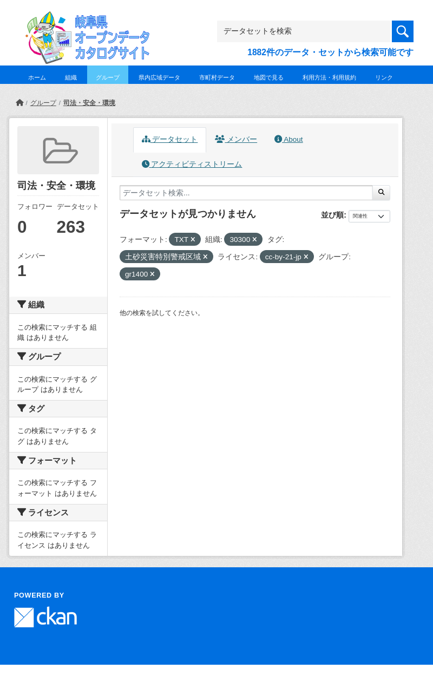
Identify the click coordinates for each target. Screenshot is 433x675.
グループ (108, 77)
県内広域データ (159, 77)
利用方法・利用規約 (329, 77)
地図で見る (269, 77)
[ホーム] (19, 103)
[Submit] (381, 192)
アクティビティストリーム (192, 164)
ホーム (37, 77)
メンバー (236, 139)
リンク (384, 77)
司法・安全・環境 (89, 103)
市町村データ (217, 77)
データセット (170, 139)
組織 (71, 77)
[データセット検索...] (246, 192)
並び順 (332, 215)
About (288, 139)
